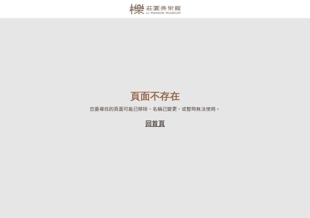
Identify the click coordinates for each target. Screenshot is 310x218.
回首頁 (155, 123)
